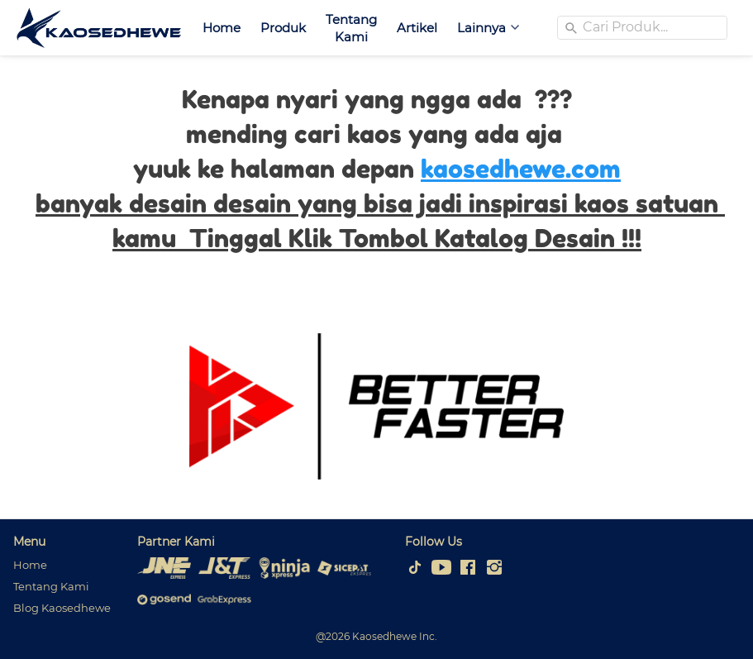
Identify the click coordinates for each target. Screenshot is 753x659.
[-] (415, 568)
